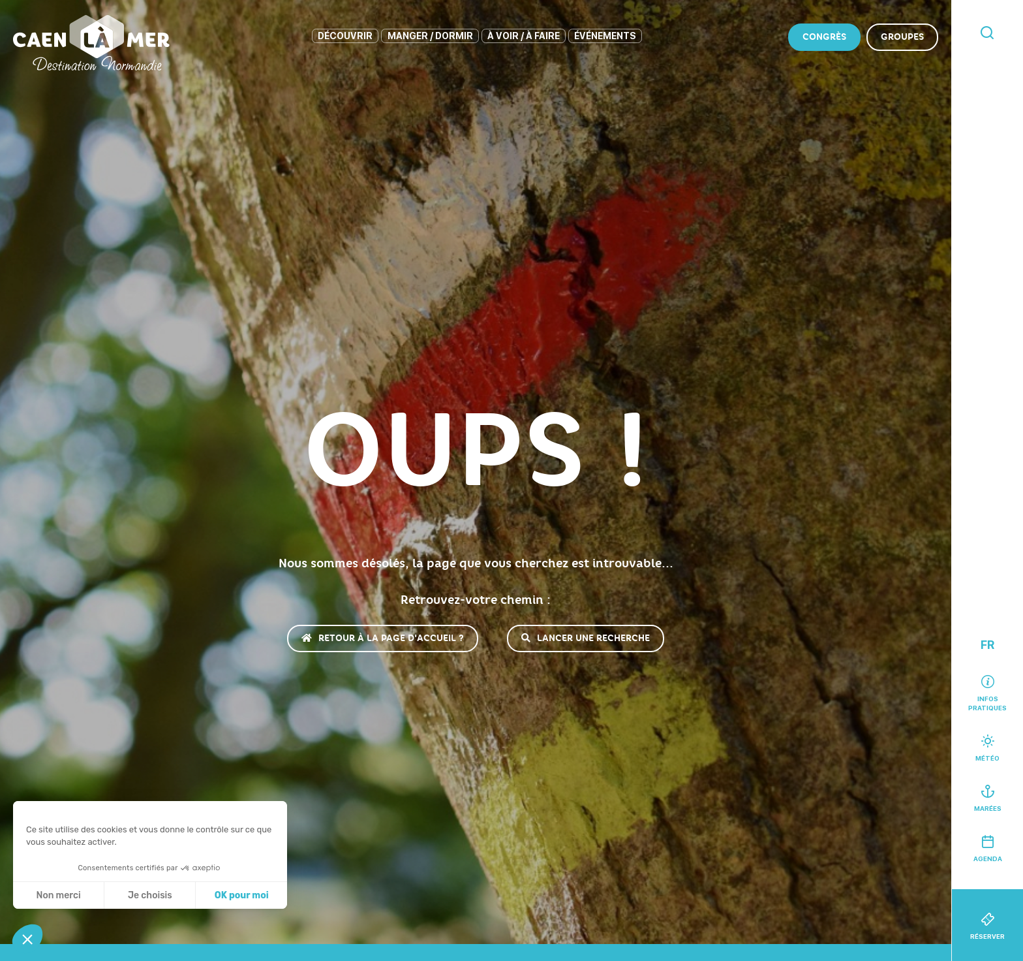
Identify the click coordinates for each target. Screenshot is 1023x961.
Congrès (824, 36)
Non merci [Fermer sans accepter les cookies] (58, 895)
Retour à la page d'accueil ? (382, 638)
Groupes (902, 36)
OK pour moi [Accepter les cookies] (242, 895)
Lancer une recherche (585, 638)
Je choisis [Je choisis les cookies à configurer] (150, 895)
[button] (27, 938)
